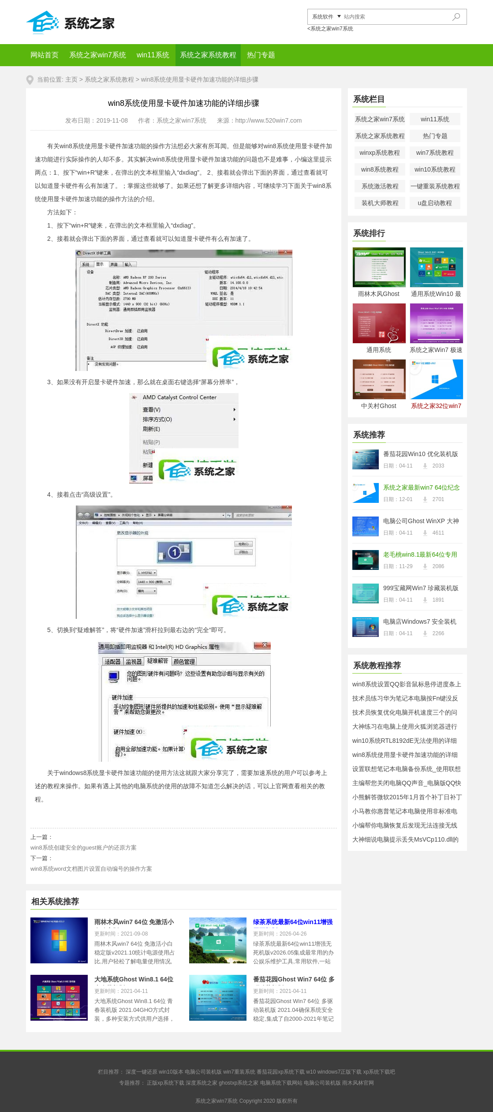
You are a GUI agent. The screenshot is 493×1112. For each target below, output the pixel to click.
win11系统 (153, 55)
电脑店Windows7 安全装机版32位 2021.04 (419, 622)
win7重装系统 (239, 1072)
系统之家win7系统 (97, 55)
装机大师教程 (380, 202)
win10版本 (171, 1072)
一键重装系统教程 (435, 186)
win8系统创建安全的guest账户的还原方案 (83, 847)
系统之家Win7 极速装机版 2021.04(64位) (436, 350)
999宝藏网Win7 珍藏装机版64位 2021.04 (421, 588)
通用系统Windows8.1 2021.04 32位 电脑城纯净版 (378, 350)
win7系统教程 (435, 152)
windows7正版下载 (339, 1072)
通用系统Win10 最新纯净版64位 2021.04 (436, 294)
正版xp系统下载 (165, 1083)
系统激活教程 (380, 186)
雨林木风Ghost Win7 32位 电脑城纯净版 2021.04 (378, 294)
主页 (71, 79)
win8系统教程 (380, 169)
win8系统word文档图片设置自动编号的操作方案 (91, 868)
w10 (311, 1072)
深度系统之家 (201, 1083)
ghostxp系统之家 (238, 1083)
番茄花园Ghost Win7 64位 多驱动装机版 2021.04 (294, 980)
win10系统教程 (435, 169)
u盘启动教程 (435, 202)
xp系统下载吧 (379, 1072)
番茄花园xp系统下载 (281, 1072)
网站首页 (44, 55)
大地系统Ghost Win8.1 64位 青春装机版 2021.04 (133, 980)
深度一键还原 (141, 1072)
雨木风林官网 (358, 1083)
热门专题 (261, 55)
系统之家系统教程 (208, 55)
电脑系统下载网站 (281, 1083)
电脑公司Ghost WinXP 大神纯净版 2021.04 (421, 521)
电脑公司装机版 (203, 1072)
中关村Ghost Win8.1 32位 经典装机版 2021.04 (379, 406)
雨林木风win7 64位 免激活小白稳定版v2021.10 (134, 923)
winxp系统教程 (380, 152)
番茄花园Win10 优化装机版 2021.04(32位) (420, 454)
